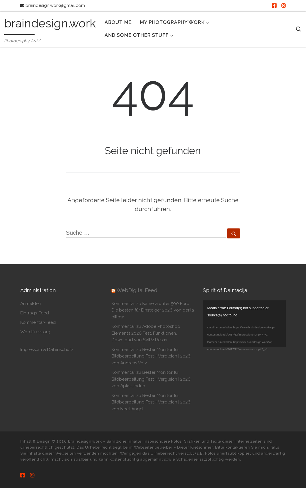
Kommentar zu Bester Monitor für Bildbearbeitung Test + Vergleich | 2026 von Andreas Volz (151, 356)
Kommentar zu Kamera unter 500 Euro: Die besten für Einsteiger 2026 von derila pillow (152, 310)
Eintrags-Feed (34, 313)
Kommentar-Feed (38, 322)
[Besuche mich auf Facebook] (274, 5)
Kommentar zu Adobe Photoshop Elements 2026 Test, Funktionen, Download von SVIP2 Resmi (145, 333)
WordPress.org (35, 331)
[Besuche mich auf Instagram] (283, 5)
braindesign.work (85, 441)
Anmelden (30, 303)
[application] (244, 323)
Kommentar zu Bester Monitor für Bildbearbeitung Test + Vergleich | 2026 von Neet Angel (151, 402)
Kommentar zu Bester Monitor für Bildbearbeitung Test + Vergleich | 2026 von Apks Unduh (151, 379)
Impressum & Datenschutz (46, 349)
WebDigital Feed (137, 290)
